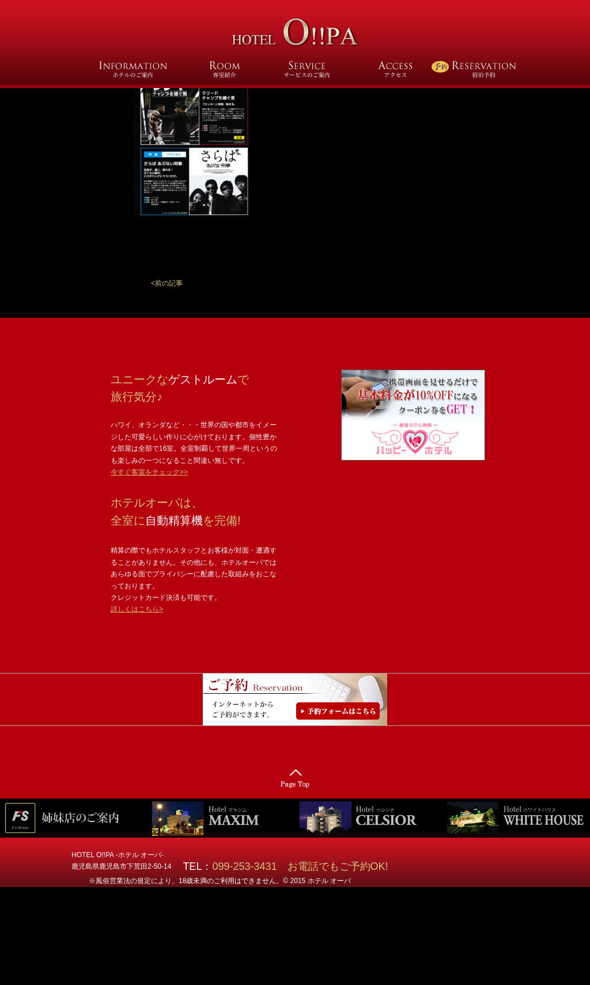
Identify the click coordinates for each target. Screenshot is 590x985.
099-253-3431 (249, 866)
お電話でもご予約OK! (338, 866)
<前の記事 (167, 283)
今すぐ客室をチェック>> (149, 472)
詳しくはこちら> (137, 609)
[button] (167, 283)
